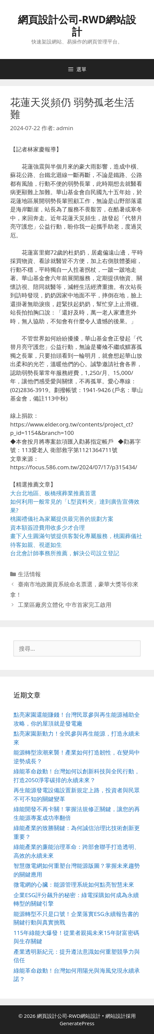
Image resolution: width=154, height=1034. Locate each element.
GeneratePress (76, 1023)
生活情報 (29, 574)
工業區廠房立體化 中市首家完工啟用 (64, 605)
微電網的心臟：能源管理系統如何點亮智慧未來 (74, 884)
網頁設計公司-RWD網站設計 (77, 25)
